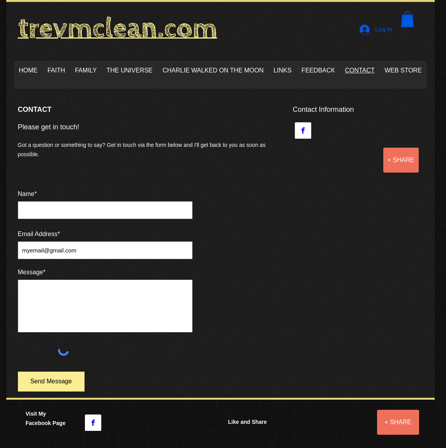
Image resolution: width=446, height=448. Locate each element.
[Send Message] (51, 382)
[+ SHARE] (401, 160)
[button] (407, 19)
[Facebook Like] (336, 428)
